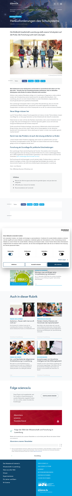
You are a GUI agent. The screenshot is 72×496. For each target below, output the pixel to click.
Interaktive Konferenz (41, 270)
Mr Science (6, 483)
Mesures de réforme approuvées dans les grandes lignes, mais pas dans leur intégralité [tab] (36, 181)
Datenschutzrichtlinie (37, 451)
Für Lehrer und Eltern (9, 479)
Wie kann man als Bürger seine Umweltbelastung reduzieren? (45, 273)
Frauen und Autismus (16, 319)
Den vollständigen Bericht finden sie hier (28, 156)
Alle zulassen (58, 264)
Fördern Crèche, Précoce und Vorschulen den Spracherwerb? (48, 322)
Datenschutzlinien (44, 475)
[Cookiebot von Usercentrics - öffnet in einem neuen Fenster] (62, 230)
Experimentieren (8, 476)
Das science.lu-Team (44, 466)
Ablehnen (13, 264)
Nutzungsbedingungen (45, 472)
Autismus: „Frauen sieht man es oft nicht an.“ (22, 322)
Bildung (44, 319)
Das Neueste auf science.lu (11, 463)
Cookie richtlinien (44, 478)
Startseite (59, 9)
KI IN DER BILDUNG (42, 357)
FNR (36, 284)
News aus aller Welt (9, 470)
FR (57, 4)
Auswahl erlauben (36, 264)
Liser (11, 375)
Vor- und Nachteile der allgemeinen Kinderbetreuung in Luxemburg (22, 360)
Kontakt (41, 469)
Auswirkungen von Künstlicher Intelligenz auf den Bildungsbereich (49, 360)
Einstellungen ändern (49, 396)
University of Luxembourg (21, 24)
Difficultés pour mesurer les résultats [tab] (25, 185)
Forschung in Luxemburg (28, 9)
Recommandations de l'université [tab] (24, 188)
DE (54, 4)
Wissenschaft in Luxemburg (16, 9)
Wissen (5, 473)
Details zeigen (62, 259)
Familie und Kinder (15, 357)
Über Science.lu (43, 463)
